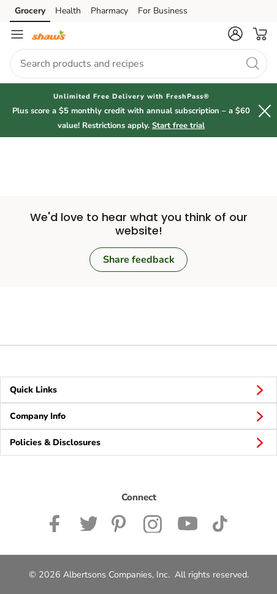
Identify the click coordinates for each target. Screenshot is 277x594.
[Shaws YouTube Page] (187, 522)
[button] (235, 33)
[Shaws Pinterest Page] (120, 522)
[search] (252, 63)
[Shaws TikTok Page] (219, 522)
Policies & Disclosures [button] (138, 442)
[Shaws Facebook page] (57, 522)
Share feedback (139, 259)
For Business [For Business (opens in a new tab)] (163, 11)
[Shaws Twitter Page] (88, 522)
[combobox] (138, 63)
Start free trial (178, 125)
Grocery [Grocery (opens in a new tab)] (30, 11)
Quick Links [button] (138, 389)
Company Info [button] (138, 416)
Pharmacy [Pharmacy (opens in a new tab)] (109, 11)
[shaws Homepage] (49, 34)
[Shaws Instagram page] (153, 522)
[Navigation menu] (17, 34)
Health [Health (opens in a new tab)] (68, 11)
